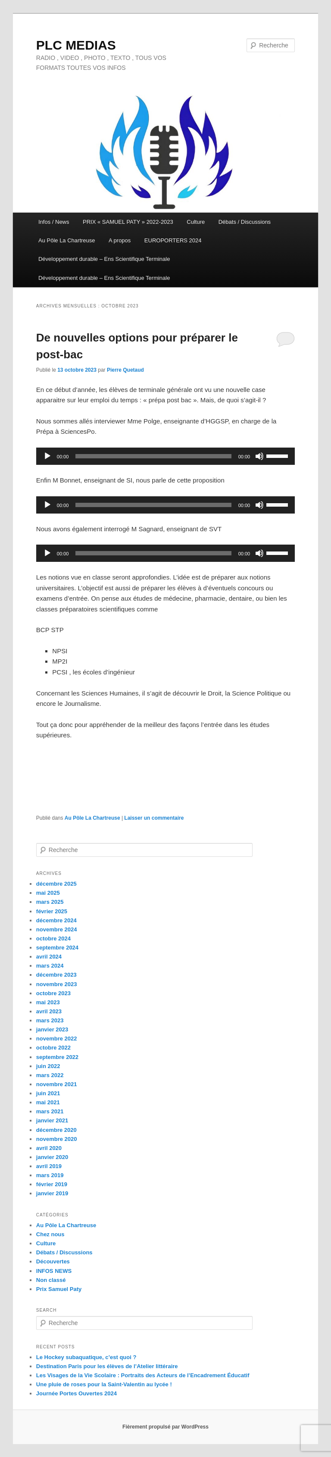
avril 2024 (49, 956)
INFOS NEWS (54, 1271)
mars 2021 (50, 1111)
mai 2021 (48, 1102)
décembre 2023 (56, 974)
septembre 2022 (57, 1057)
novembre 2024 (56, 929)
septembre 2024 (57, 947)
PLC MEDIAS (76, 45)
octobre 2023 (53, 993)
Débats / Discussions (245, 222)
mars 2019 (50, 1175)
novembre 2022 (56, 1038)
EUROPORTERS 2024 (173, 240)
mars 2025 (50, 902)
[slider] (153, 456)
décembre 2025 (56, 883)
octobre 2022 (53, 1047)
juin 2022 (48, 1066)
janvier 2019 (52, 1193)
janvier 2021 (52, 1120)
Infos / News (53, 222)
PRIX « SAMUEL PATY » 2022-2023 (128, 222)
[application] (165, 456)
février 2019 (51, 1184)
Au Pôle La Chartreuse (66, 240)
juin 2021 (48, 1093)
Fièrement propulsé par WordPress (165, 1427)
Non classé (51, 1280)
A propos (120, 240)
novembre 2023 (56, 984)
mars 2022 (50, 1075)
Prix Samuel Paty (59, 1289)
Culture (196, 222)
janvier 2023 (52, 1029)
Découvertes (53, 1261)
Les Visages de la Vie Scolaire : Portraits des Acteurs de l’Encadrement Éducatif (143, 1375)
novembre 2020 (56, 1139)
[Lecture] (47, 456)
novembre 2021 (56, 1084)
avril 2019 (49, 1166)
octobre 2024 (53, 938)
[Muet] (259, 456)
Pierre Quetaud (125, 370)
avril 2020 (49, 1148)
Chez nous (50, 1234)
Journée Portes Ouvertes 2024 (76, 1393)
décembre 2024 (56, 920)
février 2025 (51, 911)
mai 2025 (48, 893)
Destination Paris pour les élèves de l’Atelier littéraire (107, 1366)
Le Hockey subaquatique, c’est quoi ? (86, 1357)
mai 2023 (48, 1002)
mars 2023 (50, 1020)
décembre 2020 (56, 1130)
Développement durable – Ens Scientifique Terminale (104, 259)
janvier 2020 (52, 1157)
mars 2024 (50, 965)
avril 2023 (49, 1011)
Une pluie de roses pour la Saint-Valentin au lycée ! (104, 1384)
